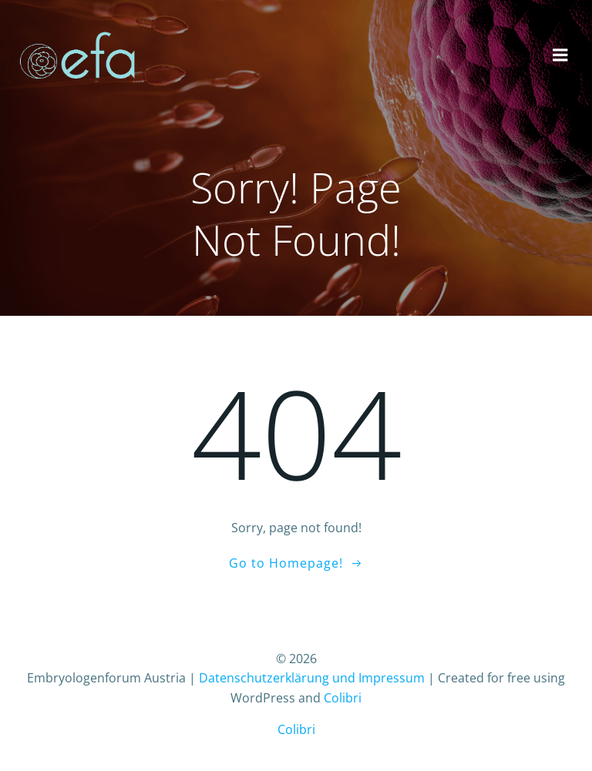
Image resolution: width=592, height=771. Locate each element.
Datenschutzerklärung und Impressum (312, 677)
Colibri (343, 697)
